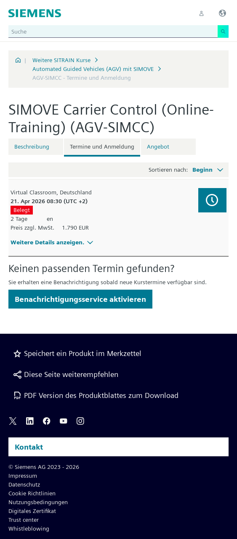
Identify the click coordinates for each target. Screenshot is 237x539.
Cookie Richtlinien (32, 493)
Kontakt (29, 446)
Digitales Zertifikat (32, 511)
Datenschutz (24, 484)
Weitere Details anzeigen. (53, 242)
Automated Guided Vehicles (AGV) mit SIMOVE (93, 68)
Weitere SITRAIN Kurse (61, 60)
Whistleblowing (28, 528)
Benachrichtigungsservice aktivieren (80, 299)
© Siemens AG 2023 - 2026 (43, 466)
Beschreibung (31, 146)
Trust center (23, 519)
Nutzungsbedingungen (38, 502)
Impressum (22, 475)
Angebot (158, 146)
